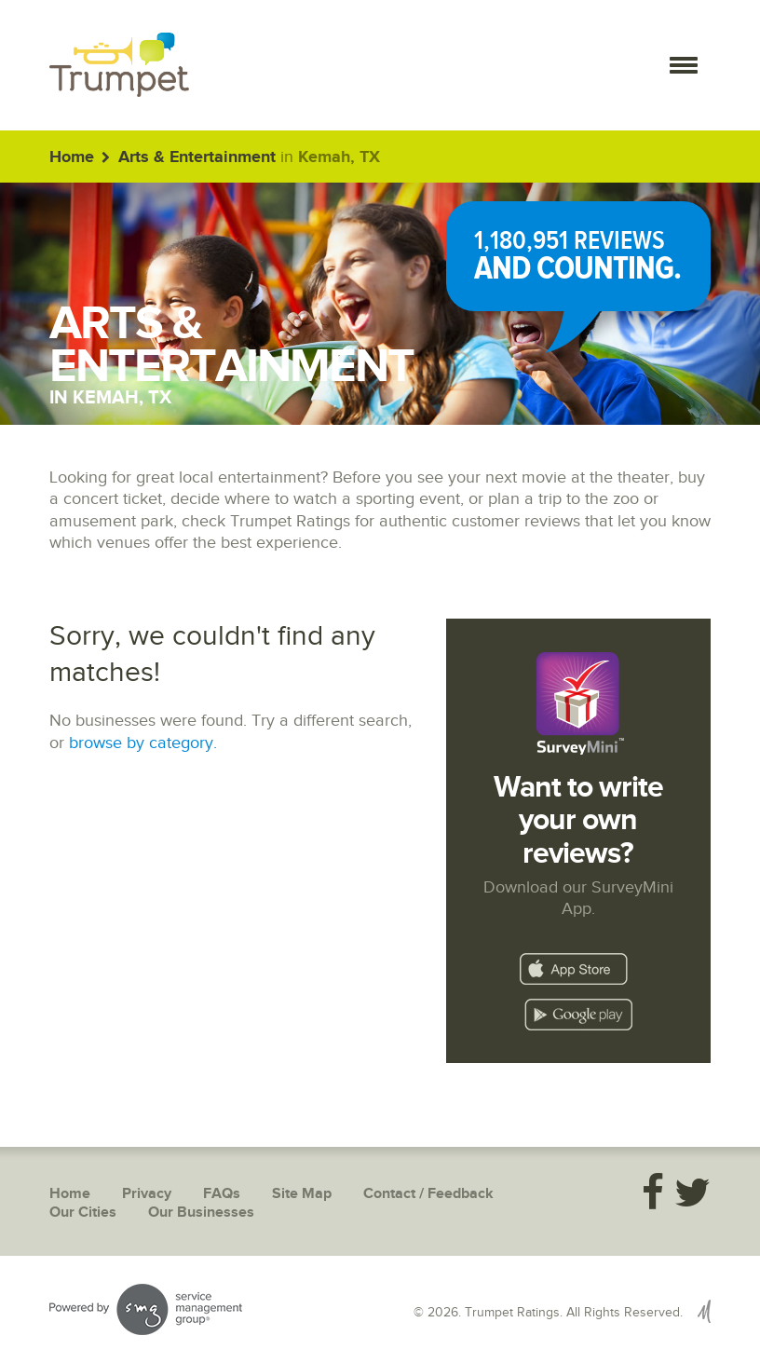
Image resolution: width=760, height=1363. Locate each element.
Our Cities (82, 1212)
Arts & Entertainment (197, 157)
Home (71, 157)
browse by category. (143, 743)
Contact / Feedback (428, 1194)
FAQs (221, 1194)
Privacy (146, 1194)
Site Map (302, 1194)
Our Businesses (201, 1212)
